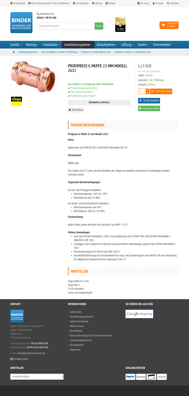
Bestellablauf (17, 3)
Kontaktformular (19, 359)
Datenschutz (76, 312)
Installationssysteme (78, 45)
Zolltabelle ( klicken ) (99, 102)
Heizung (32, 45)
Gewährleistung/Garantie (81, 316)
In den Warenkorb (161, 91)
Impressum (75, 349)
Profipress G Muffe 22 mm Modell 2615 (132, 52)
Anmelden (174, 3)
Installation (51, 45)
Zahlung (97, 3)
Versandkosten (81, 3)
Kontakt (110, 3)
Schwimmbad (162, 45)
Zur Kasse (145, 3)
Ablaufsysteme (106, 45)
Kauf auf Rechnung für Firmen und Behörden (48, 3)
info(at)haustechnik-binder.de (31, 353)
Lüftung (127, 45)
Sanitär (16, 45)
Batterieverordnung (79, 321)
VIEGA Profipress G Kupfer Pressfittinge (59, 52)
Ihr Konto (159, 3)
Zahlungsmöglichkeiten (81, 340)
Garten (143, 45)
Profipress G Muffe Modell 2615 (96, 52)
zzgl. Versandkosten (153, 71)
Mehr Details (76, 110)
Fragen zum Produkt (149, 109)
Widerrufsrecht (77, 326)
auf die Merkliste (149, 100)
